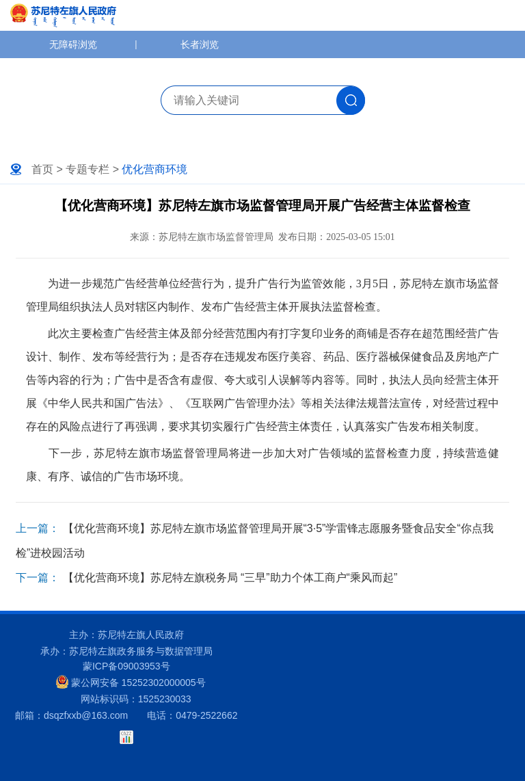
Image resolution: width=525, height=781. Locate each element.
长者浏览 (199, 44)
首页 (42, 169)
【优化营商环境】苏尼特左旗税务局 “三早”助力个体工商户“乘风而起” (230, 577)
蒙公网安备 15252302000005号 (131, 682)
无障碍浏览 (73, 44)
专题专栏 (87, 169)
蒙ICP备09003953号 (126, 666)
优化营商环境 (154, 169)
